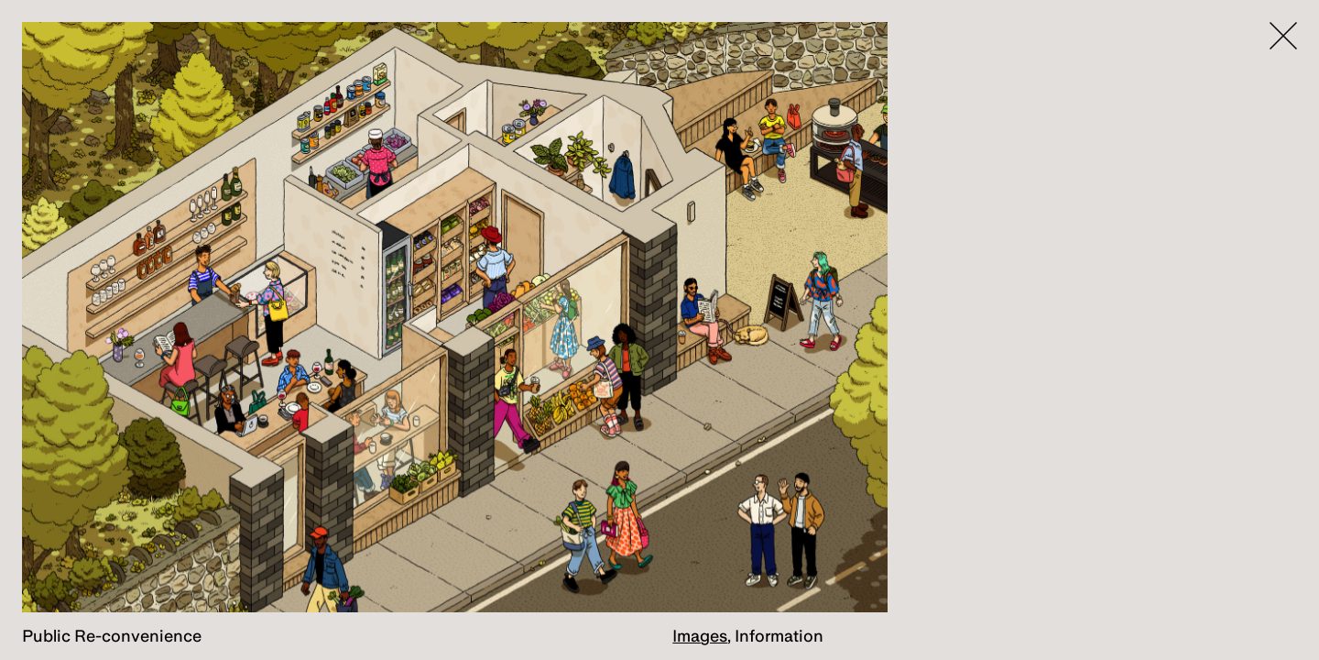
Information (779, 635)
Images (699, 635)
